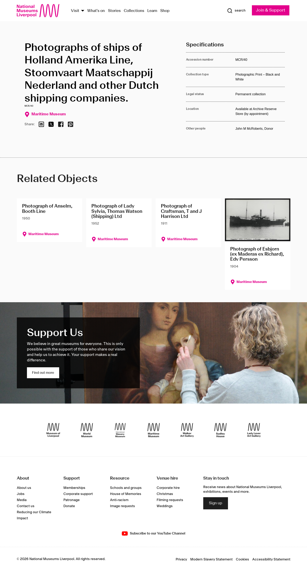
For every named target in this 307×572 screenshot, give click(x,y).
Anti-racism (119, 500)
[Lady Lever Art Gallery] (254, 430)
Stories (114, 11)
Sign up (215, 503)
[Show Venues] (82, 11)
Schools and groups (126, 488)
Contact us (25, 506)
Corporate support (78, 494)
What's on (96, 11)
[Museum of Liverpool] (53, 430)
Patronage (71, 500)
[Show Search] (236, 11)
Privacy (181, 559)
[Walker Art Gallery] (187, 430)
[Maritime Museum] (153, 430)
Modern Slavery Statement (211, 559)
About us (24, 488)
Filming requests (170, 500)
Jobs (21, 494)
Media (22, 500)
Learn (152, 11)
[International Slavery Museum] (120, 430)
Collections (134, 11)
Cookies (242, 559)
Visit (75, 11)
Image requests (122, 506)
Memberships (74, 488)
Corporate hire (168, 488)
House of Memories (125, 494)
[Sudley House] (220, 430)
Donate (69, 506)
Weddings (165, 506)
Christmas (165, 494)
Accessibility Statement (271, 559)
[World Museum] (87, 430)
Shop (165, 11)
